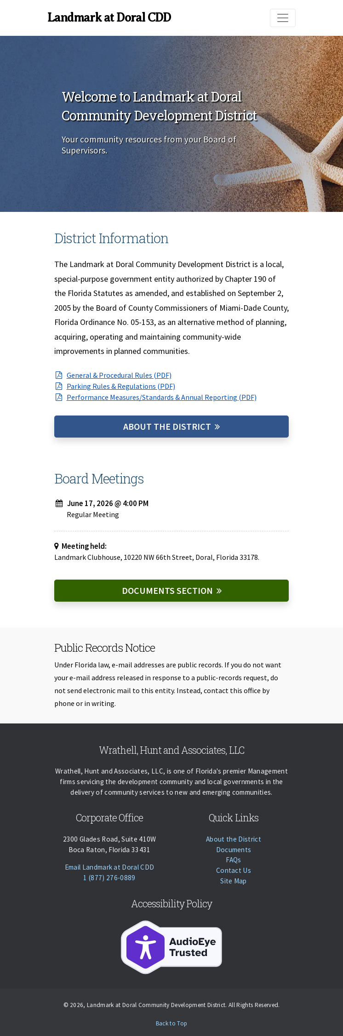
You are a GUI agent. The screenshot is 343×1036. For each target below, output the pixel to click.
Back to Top (172, 1023)
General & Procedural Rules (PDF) (113, 375)
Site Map (233, 881)
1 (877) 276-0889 (109, 877)
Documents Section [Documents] (167, 590)
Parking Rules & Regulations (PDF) (114, 386)
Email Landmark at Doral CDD (109, 867)
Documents (234, 849)
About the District (167, 426)
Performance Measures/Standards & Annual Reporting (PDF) (155, 397)
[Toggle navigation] (283, 18)
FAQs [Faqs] (233, 859)
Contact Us (233, 870)
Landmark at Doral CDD (109, 17)
